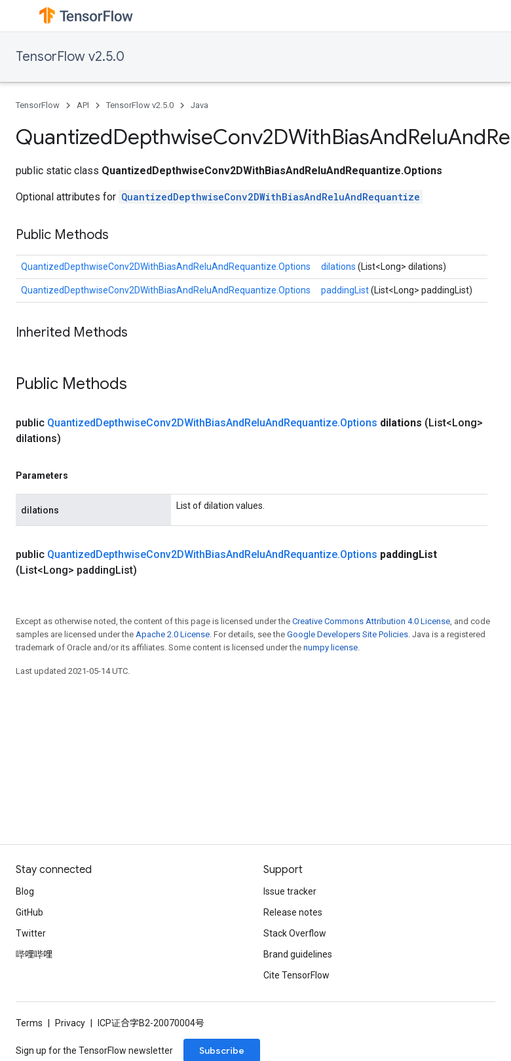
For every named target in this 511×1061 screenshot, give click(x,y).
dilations (339, 266)
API (83, 105)
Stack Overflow (294, 933)
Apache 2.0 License (173, 634)
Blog (25, 891)
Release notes (292, 912)
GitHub (29, 912)
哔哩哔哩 (34, 954)
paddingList (346, 290)
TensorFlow (38, 105)
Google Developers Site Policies (347, 634)
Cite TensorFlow (296, 975)
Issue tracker (289, 891)
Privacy (70, 1023)
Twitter (31, 933)
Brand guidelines (297, 954)
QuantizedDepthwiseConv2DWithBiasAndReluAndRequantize (270, 197)
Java (199, 105)
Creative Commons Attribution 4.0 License (371, 621)
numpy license (330, 647)
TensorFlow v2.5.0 (70, 56)
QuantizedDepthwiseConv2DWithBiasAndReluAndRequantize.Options (166, 266)
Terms (29, 1023)
